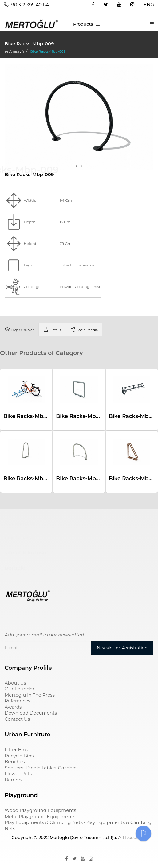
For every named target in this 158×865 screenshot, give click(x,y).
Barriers (13, 780)
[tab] (19, 329)
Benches (15, 761)
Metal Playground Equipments (40, 816)
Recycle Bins (19, 756)
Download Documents (31, 713)
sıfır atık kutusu (25, 553)
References (17, 701)
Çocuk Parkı (21, 523)
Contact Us (17, 719)
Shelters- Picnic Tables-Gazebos (41, 768)
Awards (13, 707)
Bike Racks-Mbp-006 (31, 416)
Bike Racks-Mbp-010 (83, 478)
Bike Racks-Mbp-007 (31, 478)
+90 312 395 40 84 (26, 5)
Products (83, 24)
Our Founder (19, 689)
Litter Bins (16, 749)
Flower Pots (18, 773)
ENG (149, 4)
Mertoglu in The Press (30, 695)
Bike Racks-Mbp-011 (82, 416)
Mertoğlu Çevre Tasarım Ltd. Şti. (83, 837)
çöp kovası (19, 537)
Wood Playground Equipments (40, 810)
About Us (15, 683)
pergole (15, 568)
